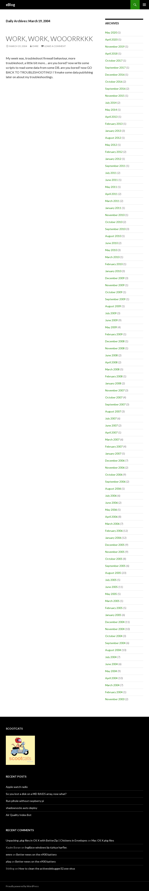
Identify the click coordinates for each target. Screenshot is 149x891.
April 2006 (111, 516)
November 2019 (115, 46)
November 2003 (115, 699)
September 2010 (115, 229)
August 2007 (113, 411)
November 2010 (115, 215)
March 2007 (112, 439)
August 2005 (113, 572)
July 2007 (111, 418)
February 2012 (114, 151)
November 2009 (115, 285)
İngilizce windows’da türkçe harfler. (46, 847)
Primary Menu (144, 4)
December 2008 (115, 341)
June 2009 (111, 320)
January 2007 (113, 453)
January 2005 (113, 615)
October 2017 (113, 60)
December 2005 (115, 544)
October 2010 (113, 222)
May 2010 (111, 250)
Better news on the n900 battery (36, 854)
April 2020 (111, 39)
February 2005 (114, 608)
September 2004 (115, 643)
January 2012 (113, 158)
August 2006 (113, 488)
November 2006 (115, 467)
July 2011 (111, 172)
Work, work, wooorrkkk (49, 38)
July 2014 (111, 102)
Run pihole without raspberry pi (25, 801)
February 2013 (114, 123)
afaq (8, 861)
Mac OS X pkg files (103, 840)
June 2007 (111, 425)
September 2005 (115, 565)
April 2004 (111, 678)
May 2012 (111, 144)
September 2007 (115, 404)
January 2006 (113, 537)
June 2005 (111, 586)
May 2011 (111, 186)
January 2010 (113, 271)
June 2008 (111, 355)
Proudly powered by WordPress (22, 886)
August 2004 (113, 650)
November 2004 (115, 629)
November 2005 (115, 551)
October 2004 (113, 636)
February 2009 (114, 334)
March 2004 (112, 685)
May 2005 (111, 593)
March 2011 (112, 201)
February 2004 (114, 692)
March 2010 (112, 257)
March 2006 (112, 523)
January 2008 (113, 383)
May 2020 (111, 32)
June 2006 (111, 502)
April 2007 (111, 432)
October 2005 (113, 558)
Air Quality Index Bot (18, 815)
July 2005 (111, 579)
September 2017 (115, 67)
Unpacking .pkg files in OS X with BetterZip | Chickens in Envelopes (46, 840)
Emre (35, 46)
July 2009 (111, 313)
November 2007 (115, 390)
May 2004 (111, 671)
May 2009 (111, 327)
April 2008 (111, 362)
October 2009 (113, 292)
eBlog (10, 5)
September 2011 (115, 165)
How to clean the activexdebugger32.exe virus (47, 868)
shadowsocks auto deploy (21, 808)
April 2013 (111, 116)
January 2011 (113, 208)
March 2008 (112, 369)
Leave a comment (55, 46)
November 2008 (115, 348)
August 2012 (113, 137)
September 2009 (115, 299)
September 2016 (115, 88)
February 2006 (114, 530)
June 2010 (111, 243)
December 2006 (115, 460)
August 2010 (113, 236)
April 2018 (111, 53)
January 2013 (113, 130)
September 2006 (115, 481)
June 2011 (111, 179)
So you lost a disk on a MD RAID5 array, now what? (36, 793)
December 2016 (115, 74)
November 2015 (115, 95)
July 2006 (111, 495)
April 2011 (111, 194)
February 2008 (114, 376)
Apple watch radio (17, 786)
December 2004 (115, 622)
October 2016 (113, 81)
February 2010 (114, 264)
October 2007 (113, 397)
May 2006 (111, 509)
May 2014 (111, 109)
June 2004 (111, 664)
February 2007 (114, 446)
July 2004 (111, 657)
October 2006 (113, 474)
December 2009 (115, 278)
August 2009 (113, 306)
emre (9, 854)
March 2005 (112, 601)
